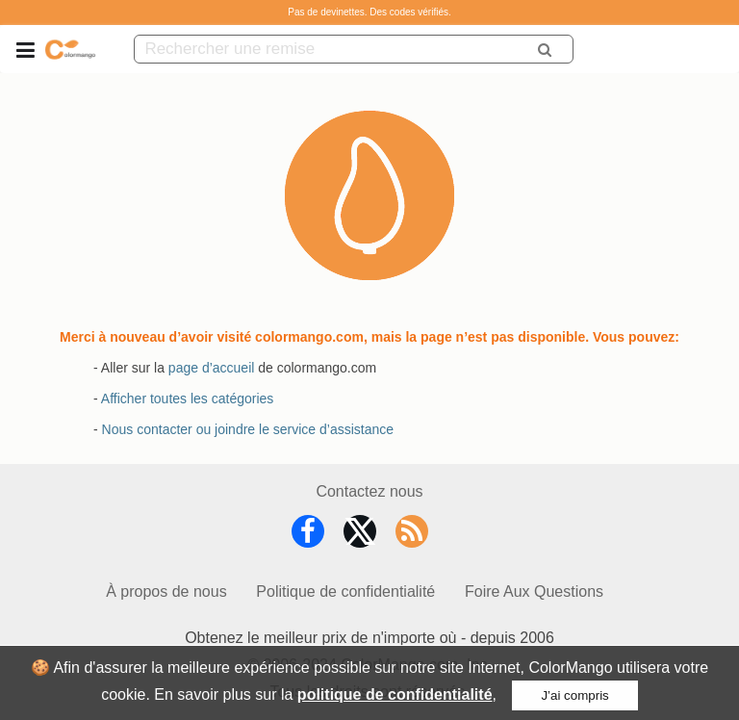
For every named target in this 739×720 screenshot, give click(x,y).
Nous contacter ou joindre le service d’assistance (248, 429)
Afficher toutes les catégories (187, 398)
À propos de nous (166, 591)
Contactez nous (369, 491)
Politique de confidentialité (345, 591)
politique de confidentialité (395, 694)
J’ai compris (574, 695)
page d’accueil (211, 367)
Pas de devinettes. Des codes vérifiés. (369, 12)
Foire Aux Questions (534, 591)
